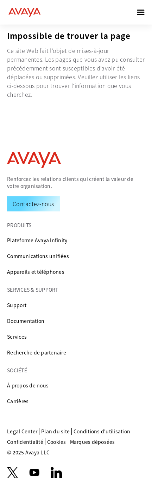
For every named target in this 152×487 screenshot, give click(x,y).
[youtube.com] (34, 472)
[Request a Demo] (33, 204)
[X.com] (12, 472)
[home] (24, 12)
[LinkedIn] (56, 472)
